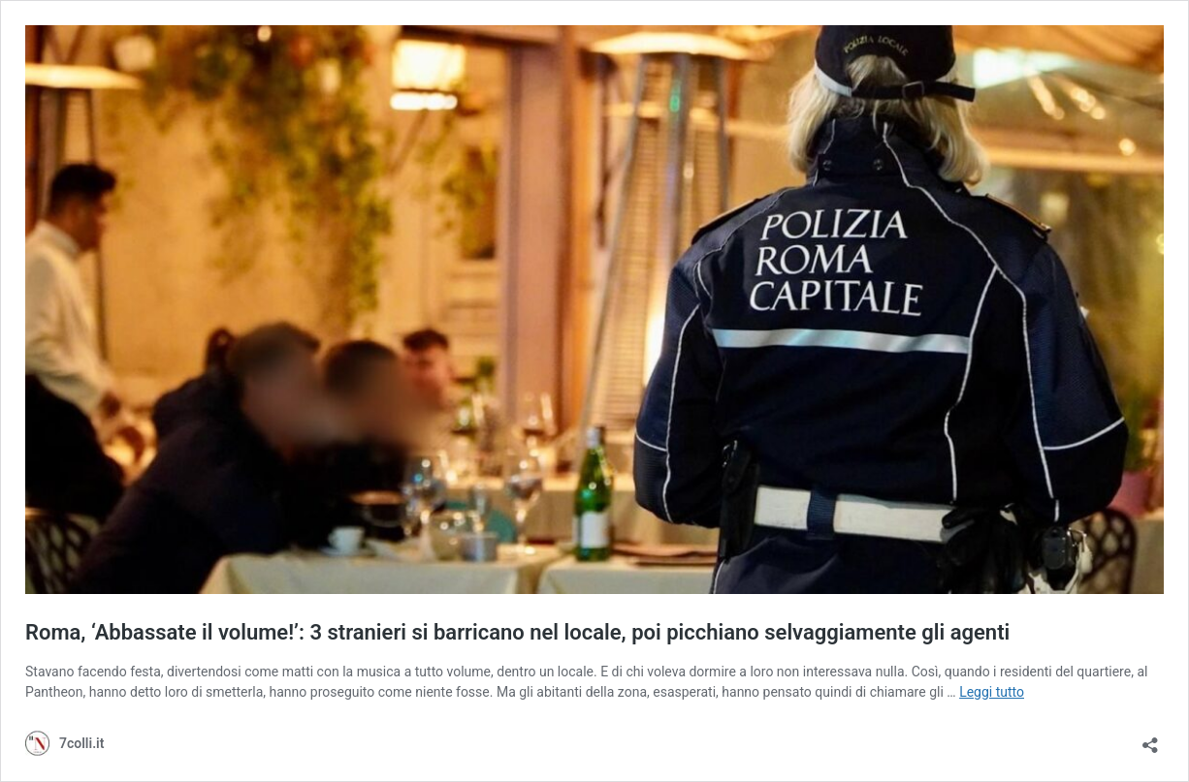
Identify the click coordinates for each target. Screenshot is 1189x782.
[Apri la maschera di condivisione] (1150, 739)
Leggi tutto (991, 692)
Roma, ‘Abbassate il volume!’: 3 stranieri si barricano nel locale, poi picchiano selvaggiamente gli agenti (517, 632)
